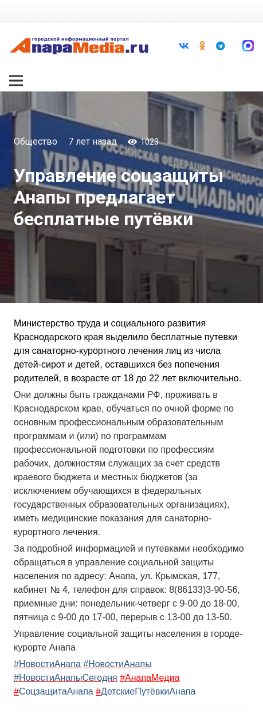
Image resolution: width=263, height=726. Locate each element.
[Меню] (16, 80)
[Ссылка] (78, 45)
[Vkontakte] (184, 46)
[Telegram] (220, 46)
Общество (35, 141)
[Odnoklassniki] (202, 46)
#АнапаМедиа (149, 678)
